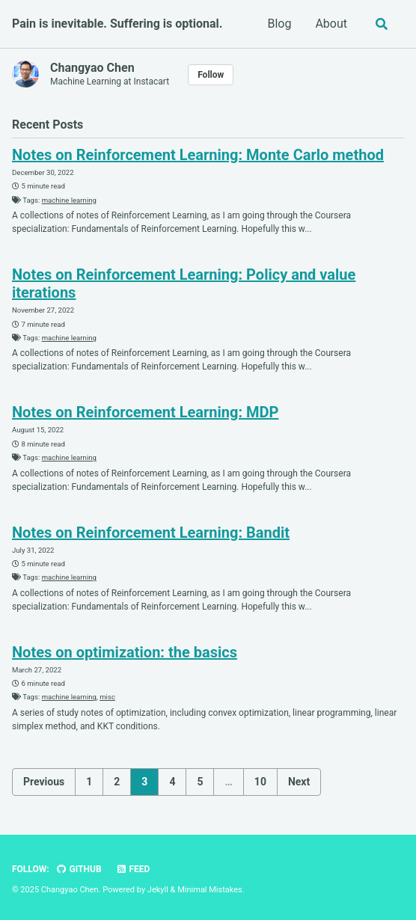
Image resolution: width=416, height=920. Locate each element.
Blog (279, 23)
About (331, 23)
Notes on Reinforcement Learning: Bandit (151, 533)
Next (299, 782)
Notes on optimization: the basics (124, 652)
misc (107, 697)
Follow (211, 75)
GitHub (79, 869)
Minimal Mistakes (209, 890)
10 (260, 782)
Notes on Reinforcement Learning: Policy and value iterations (183, 283)
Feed (133, 869)
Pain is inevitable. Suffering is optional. (117, 23)
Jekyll (157, 890)
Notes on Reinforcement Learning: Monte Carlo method (198, 155)
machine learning (69, 200)
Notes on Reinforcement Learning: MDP (145, 412)
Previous (43, 782)
